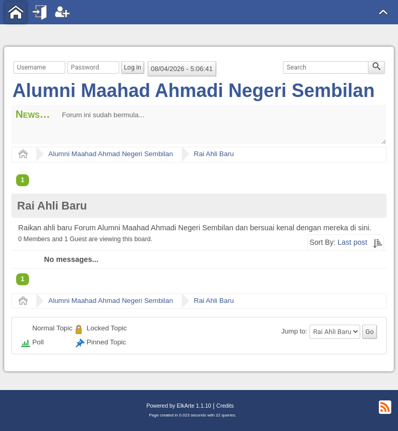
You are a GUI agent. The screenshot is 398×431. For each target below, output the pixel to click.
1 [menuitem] (22, 180)
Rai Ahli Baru (214, 154)
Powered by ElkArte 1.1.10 (178, 405)
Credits (225, 405)
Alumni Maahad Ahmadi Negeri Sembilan (193, 90)
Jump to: (294, 332)
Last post (352, 242)
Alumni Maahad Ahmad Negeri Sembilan (110, 154)
